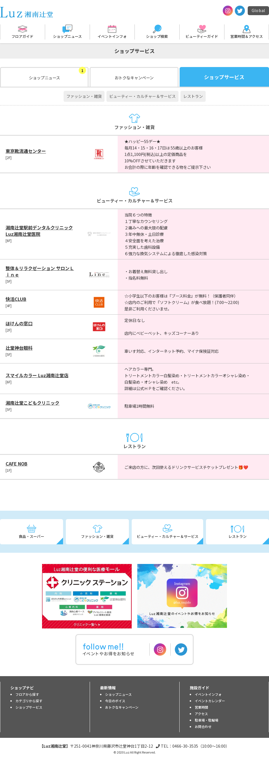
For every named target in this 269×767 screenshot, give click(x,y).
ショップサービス (28, 707)
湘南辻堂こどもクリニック (32, 402)
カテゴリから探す (28, 700)
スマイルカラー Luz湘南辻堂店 (37, 375)
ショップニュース (67, 36)
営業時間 (201, 707)
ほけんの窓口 (19, 323)
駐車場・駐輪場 (206, 720)
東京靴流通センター (26, 151)
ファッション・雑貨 (84, 96)
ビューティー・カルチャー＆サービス (142, 96)
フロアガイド (22, 36)
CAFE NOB (16, 463)
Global (258, 10)
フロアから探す (27, 694)
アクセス (201, 713)
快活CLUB (16, 299)
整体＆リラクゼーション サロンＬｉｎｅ (40, 271)
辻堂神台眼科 (19, 347)
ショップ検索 (157, 36)
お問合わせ (203, 726)
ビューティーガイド (201, 36)
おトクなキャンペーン (134, 77)
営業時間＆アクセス (246, 36)
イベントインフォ (112, 36)
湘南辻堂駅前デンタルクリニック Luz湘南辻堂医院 (39, 230)
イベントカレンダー (210, 700)
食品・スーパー (31, 536)
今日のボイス (115, 700)
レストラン (193, 96)
